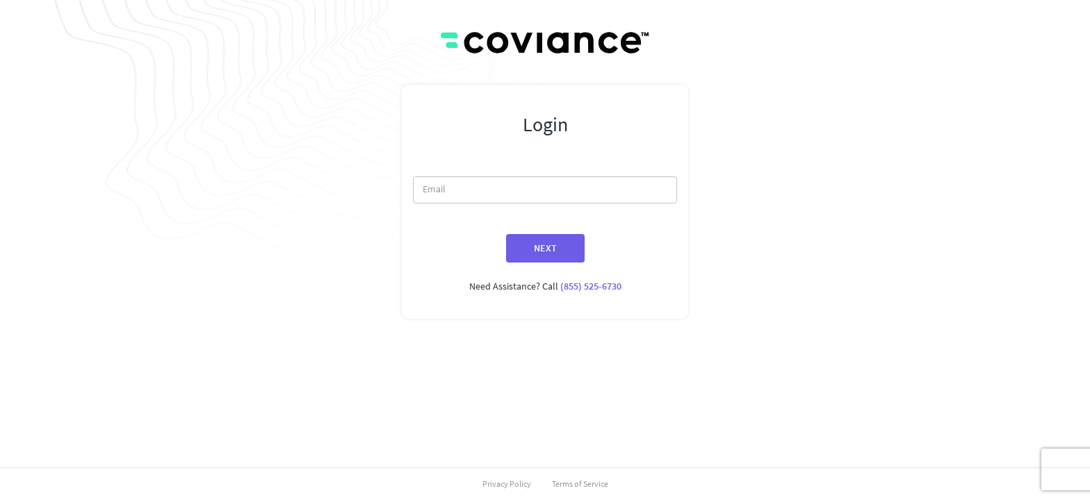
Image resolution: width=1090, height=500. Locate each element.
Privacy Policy (506, 483)
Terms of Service (580, 483)
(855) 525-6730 (590, 286)
